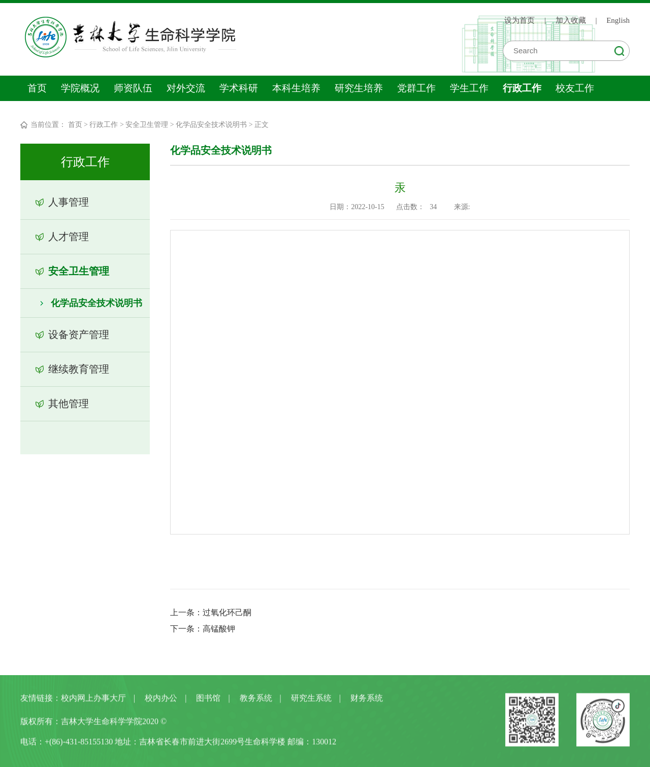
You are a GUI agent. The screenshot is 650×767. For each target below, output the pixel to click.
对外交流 (186, 88)
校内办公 (161, 699)
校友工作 (575, 88)
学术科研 (238, 88)
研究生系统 (311, 699)
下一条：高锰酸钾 (202, 628)
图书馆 (208, 699)
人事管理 (68, 202)
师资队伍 (133, 88)
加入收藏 (571, 20)
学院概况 (80, 88)
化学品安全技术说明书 (211, 124)
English (618, 20)
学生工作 (469, 88)
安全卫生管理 (146, 124)
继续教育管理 (78, 369)
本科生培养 (296, 88)
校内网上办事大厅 (93, 699)
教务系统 (256, 699)
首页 (37, 88)
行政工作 (522, 88)
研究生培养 (359, 88)
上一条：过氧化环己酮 (210, 612)
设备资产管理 (78, 334)
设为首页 (519, 20)
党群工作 (416, 88)
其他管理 (68, 403)
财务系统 (366, 699)
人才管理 (68, 236)
